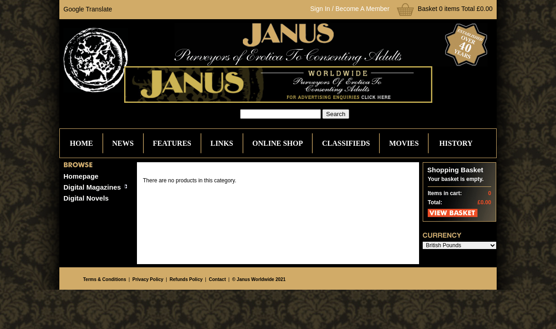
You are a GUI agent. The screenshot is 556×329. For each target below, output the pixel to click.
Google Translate (87, 9)
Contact (217, 279)
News (123, 143)
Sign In (320, 8)
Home (81, 143)
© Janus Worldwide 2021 (258, 279)
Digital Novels (86, 198)
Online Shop (277, 143)
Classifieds (346, 143)
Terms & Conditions (104, 279)
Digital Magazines (92, 187)
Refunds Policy (186, 279)
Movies (404, 143)
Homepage (81, 176)
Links (221, 143)
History (455, 143)
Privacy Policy (147, 279)
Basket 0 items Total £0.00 (455, 8)
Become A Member (362, 8)
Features (172, 143)
